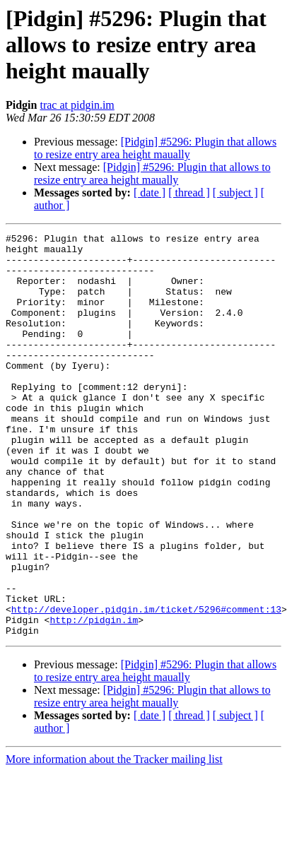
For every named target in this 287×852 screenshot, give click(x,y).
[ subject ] (235, 193)
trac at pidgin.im (77, 105)
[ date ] (149, 193)
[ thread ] (189, 193)
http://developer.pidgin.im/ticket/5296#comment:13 (146, 685)
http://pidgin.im (93, 698)
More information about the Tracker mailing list (114, 840)
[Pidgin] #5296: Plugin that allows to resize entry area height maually (155, 148)
